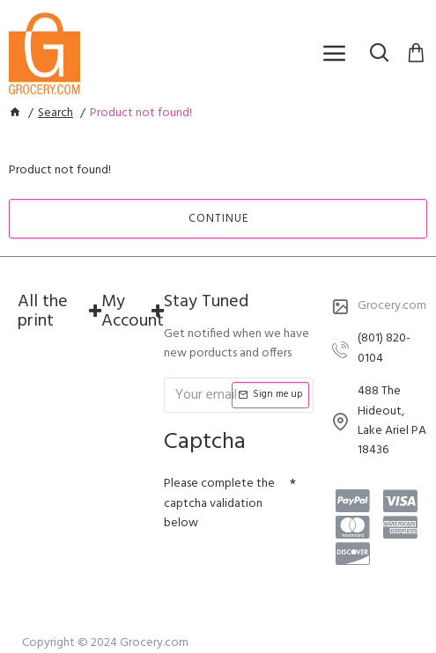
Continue (218, 218)
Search (55, 113)
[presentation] (287, 570)
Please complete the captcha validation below (219, 503)
